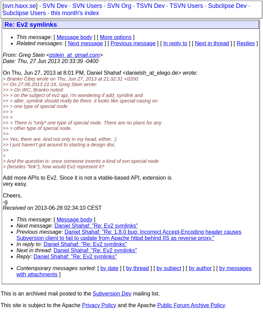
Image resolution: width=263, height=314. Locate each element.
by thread (137, 268)
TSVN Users (186, 5)
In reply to (175, 43)
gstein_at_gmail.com (75, 55)
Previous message (133, 43)
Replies (246, 43)
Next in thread (212, 43)
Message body (74, 37)
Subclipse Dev (227, 5)
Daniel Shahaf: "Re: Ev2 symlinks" (96, 226)
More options (116, 37)
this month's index (75, 13)
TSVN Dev (150, 5)
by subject (168, 268)
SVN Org (119, 5)
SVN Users (87, 5)
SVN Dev (54, 5)
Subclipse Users (24, 13)
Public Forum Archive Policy (191, 305)
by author (200, 268)
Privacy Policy (99, 305)
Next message (85, 43)
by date (109, 268)
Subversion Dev (112, 294)
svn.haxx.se (20, 5)
